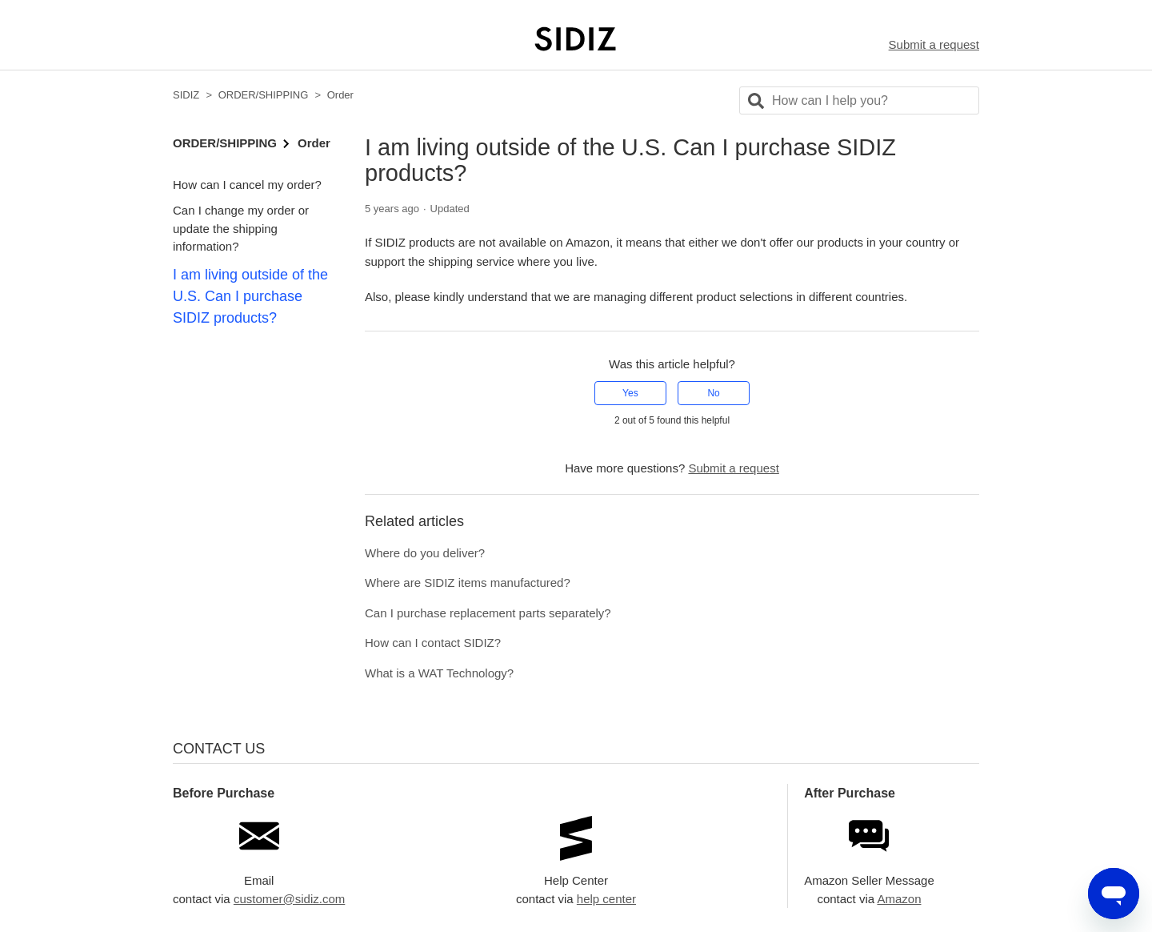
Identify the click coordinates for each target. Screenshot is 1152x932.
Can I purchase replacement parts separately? (488, 613)
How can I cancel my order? (247, 184)
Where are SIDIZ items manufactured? (467, 582)
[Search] (859, 100)
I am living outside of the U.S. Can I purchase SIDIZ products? (250, 296)
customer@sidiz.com (289, 899)
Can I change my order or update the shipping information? (241, 228)
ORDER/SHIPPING (263, 95)
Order (340, 95)
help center (606, 899)
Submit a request (934, 44)
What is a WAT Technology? (439, 673)
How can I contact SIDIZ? (433, 642)
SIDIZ (186, 95)
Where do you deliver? (425, 553)
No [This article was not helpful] (713, 393)
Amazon (899, 899)
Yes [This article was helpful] (630, 393)
